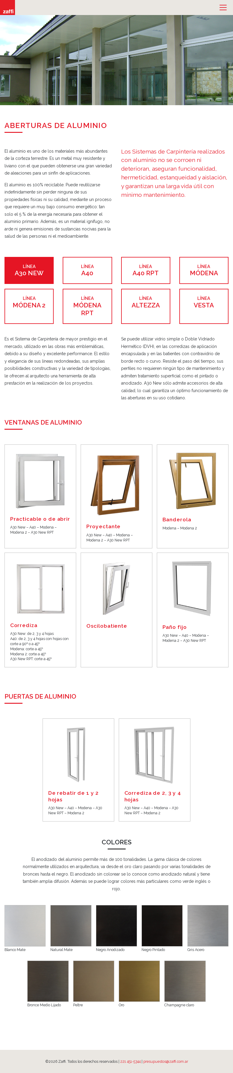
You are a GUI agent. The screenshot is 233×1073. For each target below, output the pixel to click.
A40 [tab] (87, 270)
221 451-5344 (130, 1061)
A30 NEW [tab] (29, 270)
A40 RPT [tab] (145, 270)
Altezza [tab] (145, 302)
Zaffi (7, 7)
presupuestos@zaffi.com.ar (165, 1061)
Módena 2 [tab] (29, 302)
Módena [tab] (204, 270)
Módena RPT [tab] (87, 306)
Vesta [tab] (204, 302)
